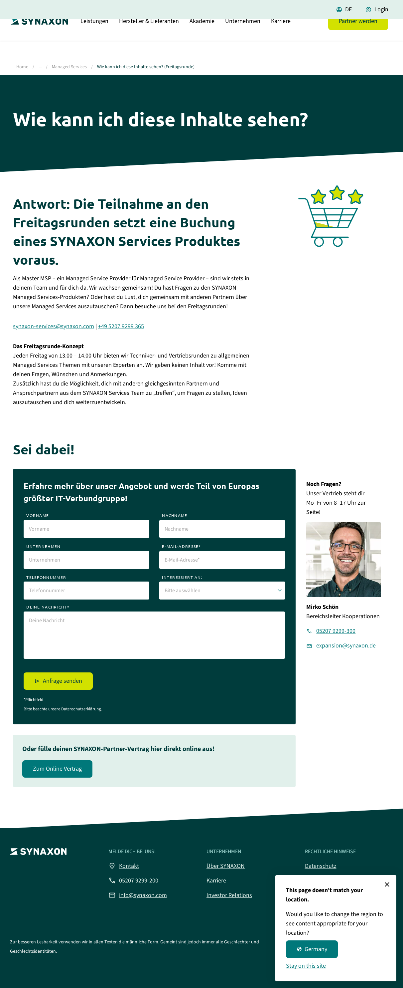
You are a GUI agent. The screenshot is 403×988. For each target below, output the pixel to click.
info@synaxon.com (137, 895)
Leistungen (94, 38)
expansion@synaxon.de (346, 645)
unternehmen (43, 546)
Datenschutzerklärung (81, 709)
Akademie (202, 38)
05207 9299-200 (133, 880)
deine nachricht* (47, 607)
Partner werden (358, 38)
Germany (312, 949)
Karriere (281, 38)
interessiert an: (182, 577)
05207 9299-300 (335, 631)
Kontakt (123, 866)
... (40, 67)
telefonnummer (46, 577)
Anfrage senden (62, 681)
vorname (37, 515)
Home (22, 67)
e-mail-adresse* (181, 546)
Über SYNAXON (225, 866)
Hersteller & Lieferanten (149, 38)
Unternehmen (242, 38)
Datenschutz (320, 866)
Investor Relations (229, 895)
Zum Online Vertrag (57, 769)
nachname (174, 515)
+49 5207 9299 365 (121, 326)
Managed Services (69, 67)
